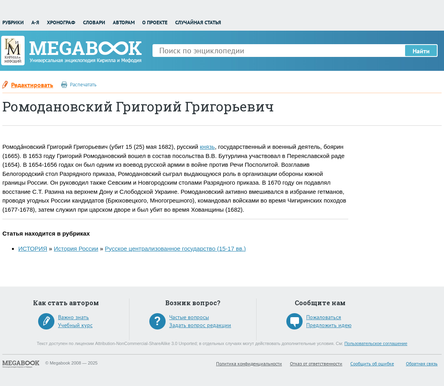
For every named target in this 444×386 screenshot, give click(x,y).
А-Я (35, 22)
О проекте (155, 22)
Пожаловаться (323, 317)
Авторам (124, 22)
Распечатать (83, 84)
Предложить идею (328, 325)
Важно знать (73, 317)
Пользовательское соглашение (375, 343)
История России (76, 248)
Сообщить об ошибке (372, 364)
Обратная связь (422, 364)
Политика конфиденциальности (249, 364)
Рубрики (13, 22)
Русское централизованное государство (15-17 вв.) (175, 248)
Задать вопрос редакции (200, 325)
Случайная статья (198, 22)
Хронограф (61, 22)
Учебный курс (75, 325)
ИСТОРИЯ (32, 248)
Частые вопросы (189, 317)
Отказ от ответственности (316, 364)
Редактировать (32, 85)
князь (207, 146)
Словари (94, 22)
